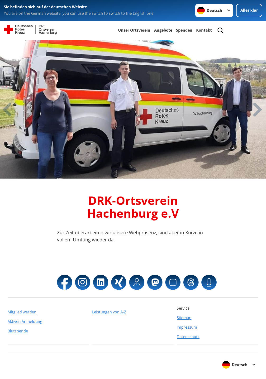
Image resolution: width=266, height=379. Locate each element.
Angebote (163, 30)
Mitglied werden (22, 312)
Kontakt (204, 30)
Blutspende (18, 331)
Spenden (184, 30)
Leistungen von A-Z (109, 312)
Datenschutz (188, 336)
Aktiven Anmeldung (25, 321)
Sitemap (184, 317)
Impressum (187, 327)
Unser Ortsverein (134, 30)
